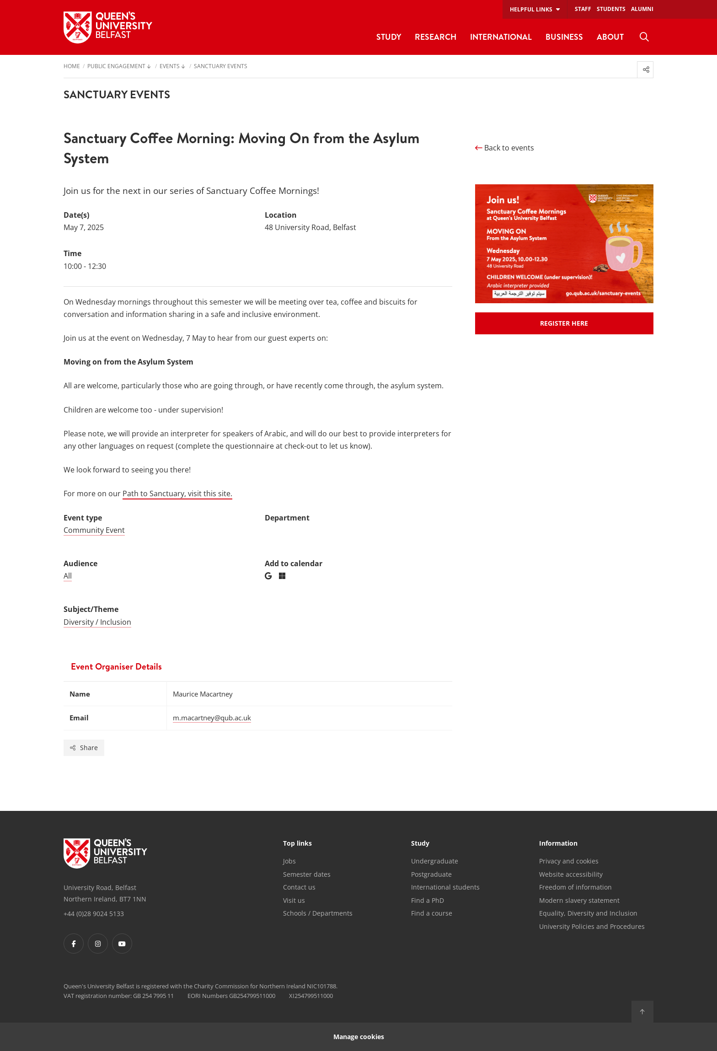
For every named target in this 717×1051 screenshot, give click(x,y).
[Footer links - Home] (105, 853)
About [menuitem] (610, 37)
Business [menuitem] (564, 37)
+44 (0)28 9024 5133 (94, 913)
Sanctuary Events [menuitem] (220, 67)
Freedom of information (575, 887)
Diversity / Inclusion (97, 622)
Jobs (289, 861)
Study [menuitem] (388, 37)
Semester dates (307, 874)
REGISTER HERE (564, 323)
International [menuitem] (501, 37)
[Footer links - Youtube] (122, 943)
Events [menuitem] (170, 67)
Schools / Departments (318, 913)
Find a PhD (427, 900)
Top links (297, 843)
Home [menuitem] (72, 67)
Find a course (431, 913)
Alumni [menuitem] (642, 9)
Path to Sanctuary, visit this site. (177, 493)
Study (420, 843)
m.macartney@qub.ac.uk (212, 717)
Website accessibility (571, 874)
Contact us (299, 887)
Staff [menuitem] (583, 9)
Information (558, 843)
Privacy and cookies (569, 861)
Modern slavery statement (579, 900)
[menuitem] (644, 37)
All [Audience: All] (68, 576)
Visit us (294, 900)
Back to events (504, 148)
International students (445, 887)
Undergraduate (434, 861)
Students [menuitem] (611, 9)
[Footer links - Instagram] (98, 943)
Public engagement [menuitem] (116, 67)
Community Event (94, 530)
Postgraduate (431, 874)
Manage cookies (358, 1036)
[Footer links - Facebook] (74, 943)
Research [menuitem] (435, 37)
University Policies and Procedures (592, 926)
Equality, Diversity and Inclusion (588, 913)
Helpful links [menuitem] (531, 9)
